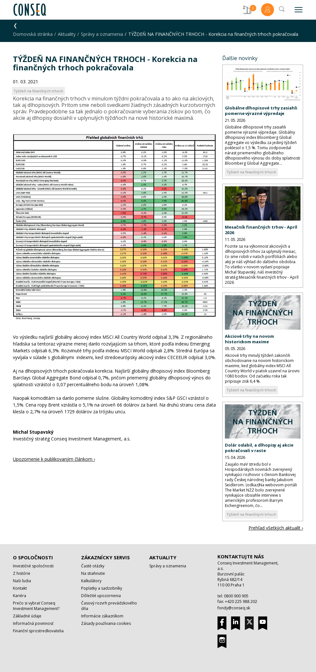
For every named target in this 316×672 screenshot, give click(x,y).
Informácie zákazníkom (102, 616)
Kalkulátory (91, 581)
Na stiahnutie (93, 573)
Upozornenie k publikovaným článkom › (54, 459)
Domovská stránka (33, 34)
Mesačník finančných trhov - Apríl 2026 (261, 229)
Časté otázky (92, 566)
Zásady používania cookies (106, 623)
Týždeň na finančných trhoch (251, 172)
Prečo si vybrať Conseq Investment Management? (36, 605)
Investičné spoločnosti (33, 566)
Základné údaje (27, 616)
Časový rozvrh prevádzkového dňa (109, 605)
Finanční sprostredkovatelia (38, 631)
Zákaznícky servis (105, 557)
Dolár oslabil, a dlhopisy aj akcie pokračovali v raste (259, 447)
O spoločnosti (33, 557)
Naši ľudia (22, 581)
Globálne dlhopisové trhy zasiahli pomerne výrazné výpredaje (261, 110)
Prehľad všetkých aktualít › (275, 528)
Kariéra (19, 595)
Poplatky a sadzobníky (101, 588)
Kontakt (20, 588)
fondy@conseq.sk (233, 608)
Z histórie (21, 573)
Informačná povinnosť (33, 623)
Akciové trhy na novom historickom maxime (249, 339)
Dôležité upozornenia (101, 595)
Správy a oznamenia (102, 34)
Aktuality (67, 34)
